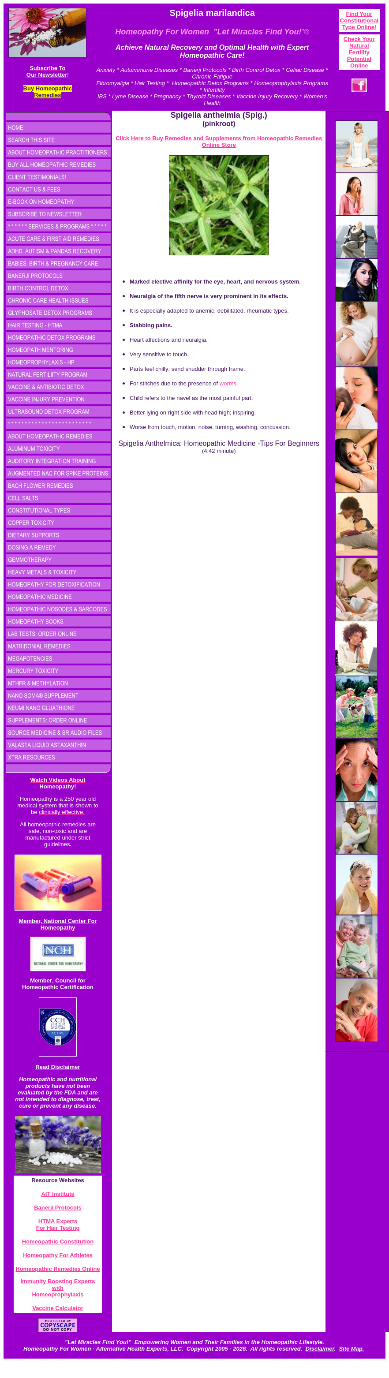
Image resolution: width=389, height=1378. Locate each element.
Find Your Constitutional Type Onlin (359, 20)
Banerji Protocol (56, 1207)
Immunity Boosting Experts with (57, 1284)
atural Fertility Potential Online (359, 55)
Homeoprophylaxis (57, 1294)
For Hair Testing (58, 1228)
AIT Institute (57, 1194)
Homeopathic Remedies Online (57, 1269)
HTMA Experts (57, 1221)
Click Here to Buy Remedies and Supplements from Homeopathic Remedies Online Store (219, 141)
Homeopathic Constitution (58, 1241)
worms (228, 383)
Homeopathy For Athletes (58, 1255)
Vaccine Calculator (57, 1308)
